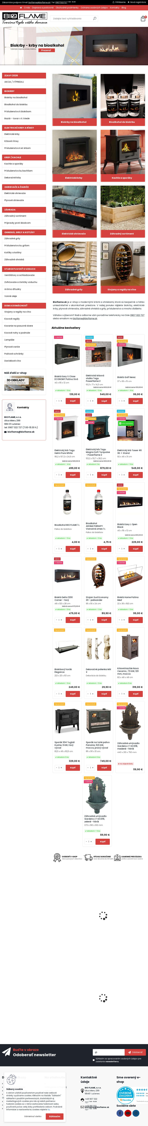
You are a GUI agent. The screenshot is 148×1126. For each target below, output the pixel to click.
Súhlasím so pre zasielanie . (118, 1060)
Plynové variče (12, 346)
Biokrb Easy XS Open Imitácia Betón (127, 1001)
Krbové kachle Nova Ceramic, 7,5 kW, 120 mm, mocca (128, 671)
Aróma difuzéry (12, 289)
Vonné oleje (10, 296)
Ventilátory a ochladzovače (19, 275)
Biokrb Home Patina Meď (128, 598)
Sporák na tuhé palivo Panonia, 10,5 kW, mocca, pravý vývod (98, 745)
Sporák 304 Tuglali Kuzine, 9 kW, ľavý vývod (65, 745)
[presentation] (53, 913)
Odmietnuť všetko (32, 1116)
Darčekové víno (12, 360)
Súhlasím (54, 1116)
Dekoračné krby (12, 177)
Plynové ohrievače (14, 200)
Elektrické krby (12, 134)
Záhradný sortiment (15, 215)
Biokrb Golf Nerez (126, 377)
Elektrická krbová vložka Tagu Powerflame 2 (95, 378)
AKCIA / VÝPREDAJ (14, 81)
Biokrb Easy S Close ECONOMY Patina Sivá (66, 378)
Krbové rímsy (11, 141)
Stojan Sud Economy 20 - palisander (97, 598)
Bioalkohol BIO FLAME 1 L (67, 525)
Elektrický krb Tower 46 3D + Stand (129, 452)
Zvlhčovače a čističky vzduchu (20, 282)
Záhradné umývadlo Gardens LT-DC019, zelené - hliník (95, 819)
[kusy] (59, 401)
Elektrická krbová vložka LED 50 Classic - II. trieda (66, 1001)
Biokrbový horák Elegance (63, 671)
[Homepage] (21, 7)
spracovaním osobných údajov (123, 1058)
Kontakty (114, 7)
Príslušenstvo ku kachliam (18, 170)
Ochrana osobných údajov (94, 7)
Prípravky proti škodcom (17, 222)
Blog (124, 7)
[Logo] (24, 19)
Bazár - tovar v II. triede (17, 118)
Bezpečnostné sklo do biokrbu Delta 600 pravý (97, 1001)
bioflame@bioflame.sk (39, 2)
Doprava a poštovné (43, 7)
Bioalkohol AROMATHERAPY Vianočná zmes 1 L (95, 526)
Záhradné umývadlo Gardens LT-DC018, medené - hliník (128, 746)
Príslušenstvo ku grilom (16, 245)
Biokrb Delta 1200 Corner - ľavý (64, 598)
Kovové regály (12, 318)
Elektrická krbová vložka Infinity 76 (97, 920)
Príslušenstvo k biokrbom (17, 111)
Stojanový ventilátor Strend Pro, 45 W (127, 919)
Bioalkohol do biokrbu (15, 104)
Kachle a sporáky (13, 163)
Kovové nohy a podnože (17, 332)
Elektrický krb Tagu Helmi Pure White (65, 452)
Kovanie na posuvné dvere (18, 325)
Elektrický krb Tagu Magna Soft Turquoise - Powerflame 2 (98, 452)
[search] (94, 19)
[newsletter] (135, 1052)
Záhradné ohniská (14, 259)
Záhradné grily (12, 238)
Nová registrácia (138, 2)
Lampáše (9, 339)
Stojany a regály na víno (17, 311)
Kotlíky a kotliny (12, 252)
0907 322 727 (137, 315)
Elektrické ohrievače (15, 193)
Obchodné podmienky (67, 7)
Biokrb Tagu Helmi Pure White (65, 920)
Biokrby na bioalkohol (15, 97)
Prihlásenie (120, 2)
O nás (27, 7)
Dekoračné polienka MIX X (98, 671)
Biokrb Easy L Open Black (127, 525)
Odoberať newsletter (34, 1054)
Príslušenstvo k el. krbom (17, 148)
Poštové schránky (13, 353)
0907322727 (61, 2)
